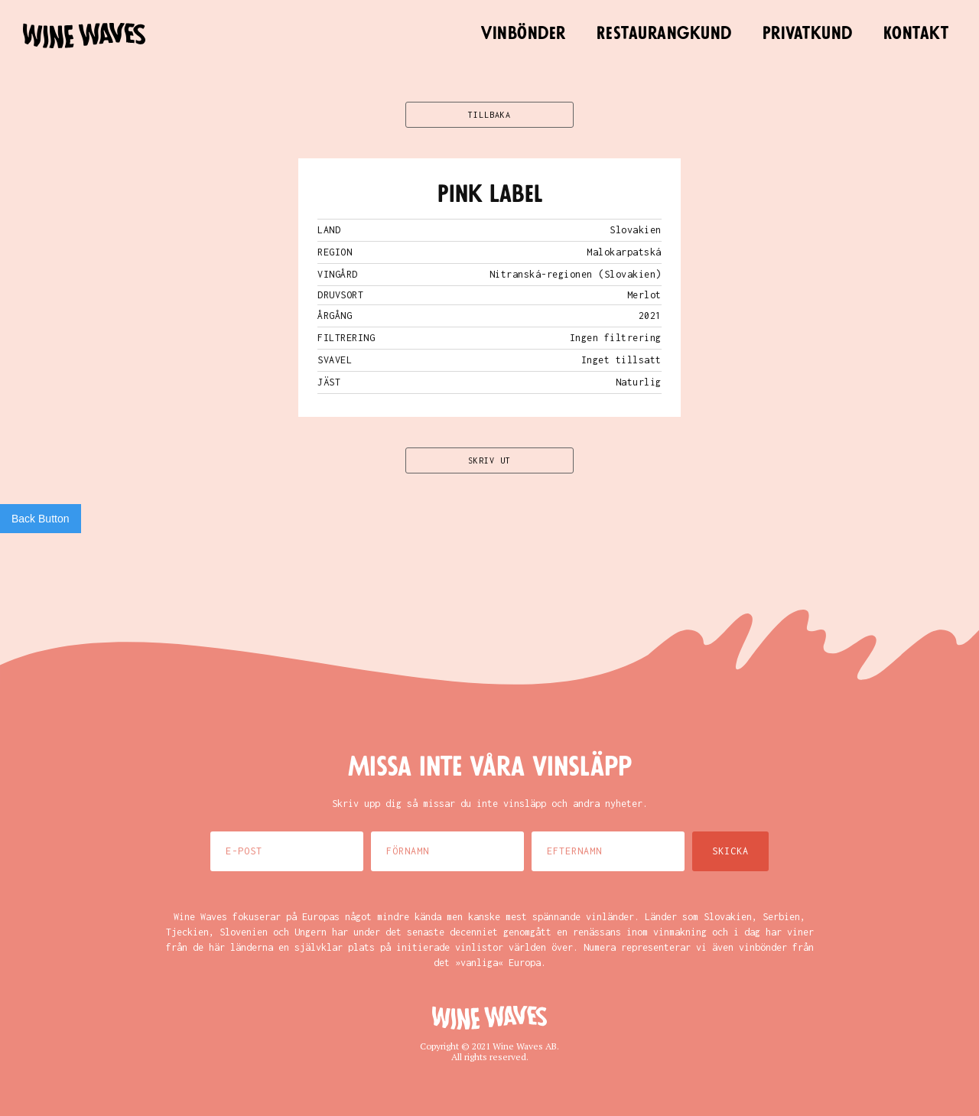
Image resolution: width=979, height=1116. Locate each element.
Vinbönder (523, 33)
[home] (84, 35)
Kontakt (916, 33)
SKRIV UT (489, 460)
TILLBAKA (489, 114)
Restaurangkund (664, 33)
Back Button (40, 518)
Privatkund (808, 33)
